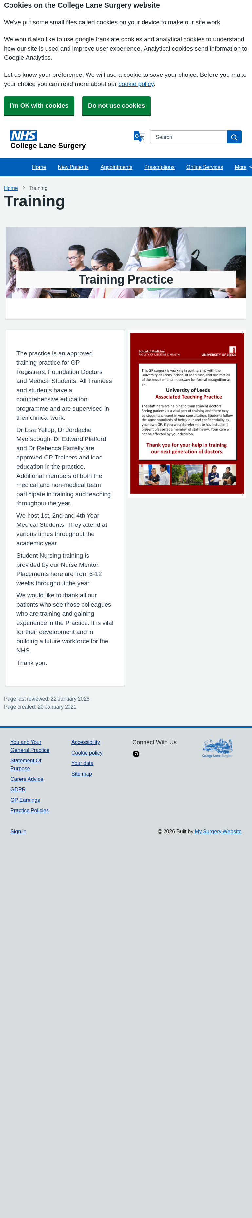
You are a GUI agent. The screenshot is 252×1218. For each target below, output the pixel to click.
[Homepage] (70, 139)
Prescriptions (159, 167)
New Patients (73, 167)
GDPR (18, 789)
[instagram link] (136, 754)
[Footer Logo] (217, 748)
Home (39, 167)
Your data (82, 763)
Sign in (18, 831)
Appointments (117, 167)
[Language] (139, 136)
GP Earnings (25, 799)
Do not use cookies (116, 105)
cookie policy (135, 84)
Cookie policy (87, 752)
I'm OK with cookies (39, 105)
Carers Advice (26, 778)
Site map (81, 773)
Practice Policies (29, 810)
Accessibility (85, 742)
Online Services (204, 167)
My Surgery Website (218, 831)
